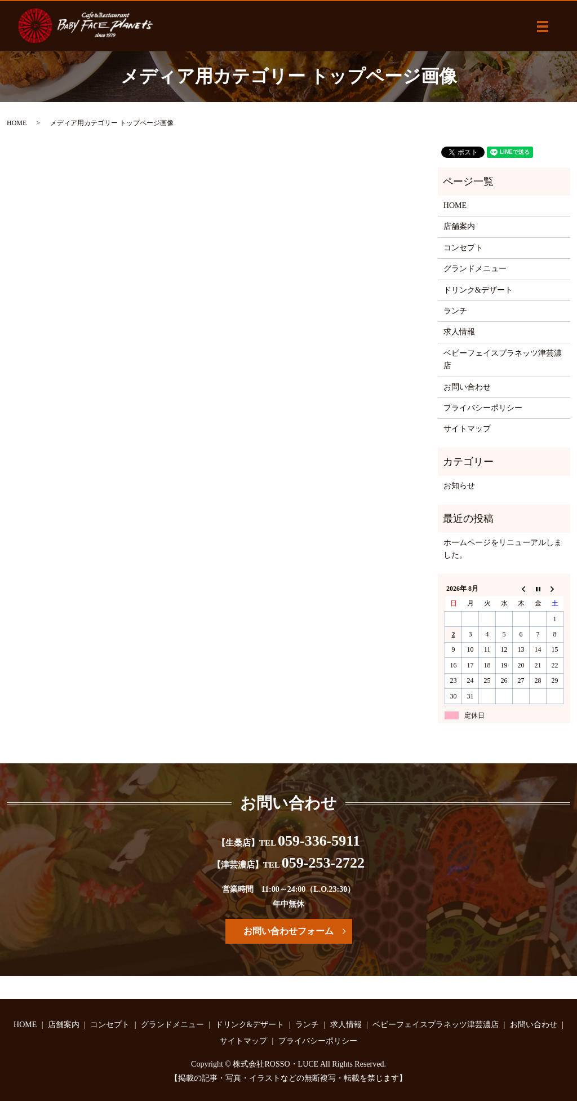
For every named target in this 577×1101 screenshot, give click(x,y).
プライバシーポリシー (482, 408)
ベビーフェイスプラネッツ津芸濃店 (502, 359)
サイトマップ (467, 429)
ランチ (455, 311)
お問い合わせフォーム (288, 931)
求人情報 (459, 332)
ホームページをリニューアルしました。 (502, 548)
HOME (16, 123)
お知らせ (459, 485)
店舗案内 (459, 226)
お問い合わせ (467, 387)
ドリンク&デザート (478, 290)
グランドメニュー (475, 268)
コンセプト (463, 248)
